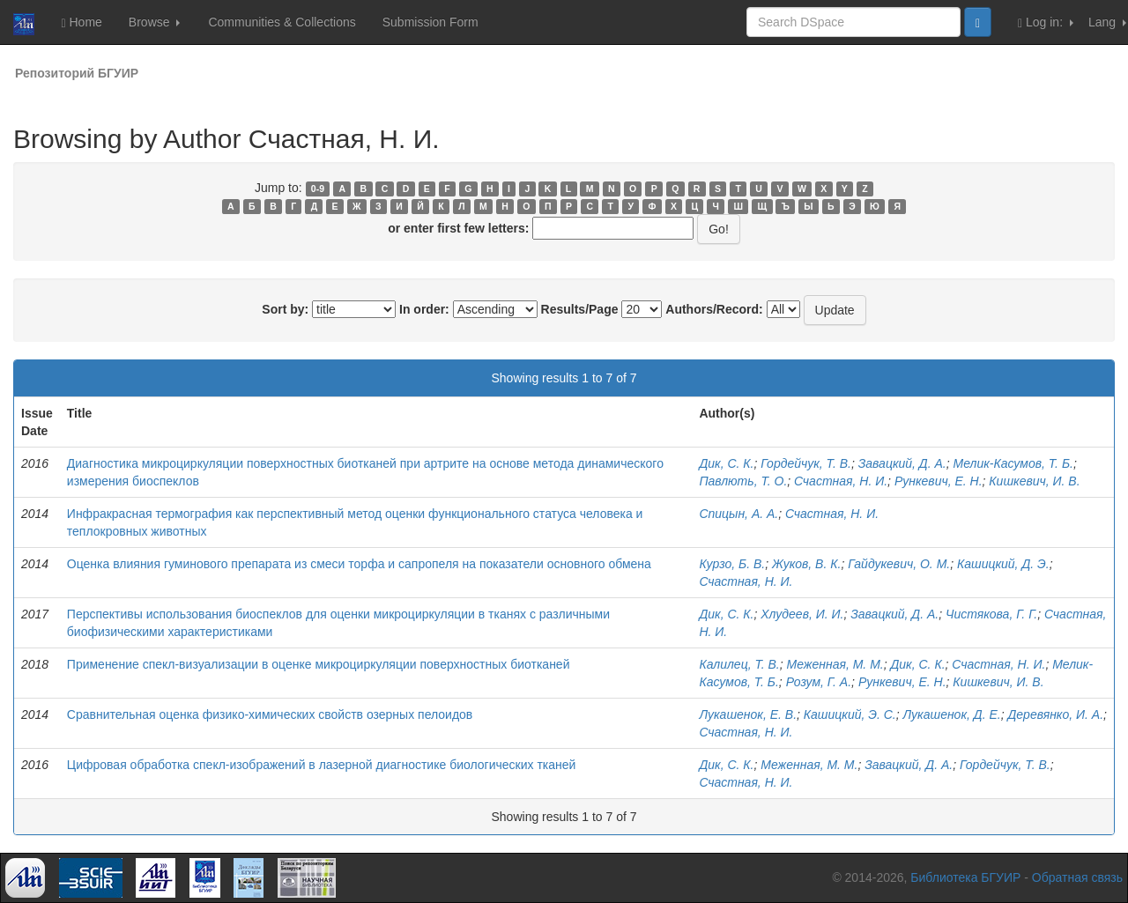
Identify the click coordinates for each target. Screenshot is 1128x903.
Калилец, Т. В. (739, 664)
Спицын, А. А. (738, 514)
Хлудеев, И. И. (802, 614)
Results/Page (580, 309)
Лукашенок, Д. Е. (952, 714)
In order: (424, 309)
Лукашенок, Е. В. (748, 714)
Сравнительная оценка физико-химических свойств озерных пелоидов (269, 714)
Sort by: (285, 309)
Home (81, 22)
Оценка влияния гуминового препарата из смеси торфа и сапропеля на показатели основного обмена (359, 564)
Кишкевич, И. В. (1034, 481)
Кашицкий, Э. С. (850, 714)
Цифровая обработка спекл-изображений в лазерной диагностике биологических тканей (321, 765)
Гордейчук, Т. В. (806, 463)
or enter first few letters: (458, 228)
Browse (155, 22)
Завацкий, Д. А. (902, 463)
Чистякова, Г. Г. (991, 614)
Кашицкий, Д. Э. (1003, 564)
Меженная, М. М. (835, 664)
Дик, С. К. (726, 463)
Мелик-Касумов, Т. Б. (1013, 463)
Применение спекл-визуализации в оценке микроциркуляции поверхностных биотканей (318, 664)
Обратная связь (1077, 877)
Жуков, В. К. (806, 564)
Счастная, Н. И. (840, 481)
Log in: (1045, 22)
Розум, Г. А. (818, 682)
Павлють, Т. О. (743, 481)
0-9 (317, 188)
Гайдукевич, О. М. (899, 564)
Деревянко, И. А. (1055, 714)
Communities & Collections (281, 22)
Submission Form (430, 22)
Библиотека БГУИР (965, 877)
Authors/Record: (713, 309)
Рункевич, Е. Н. (938, 481)
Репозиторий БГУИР (76, 73)
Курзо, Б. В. (732, 564)
